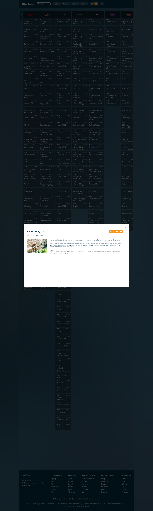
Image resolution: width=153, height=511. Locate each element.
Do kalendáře (116, 232)
